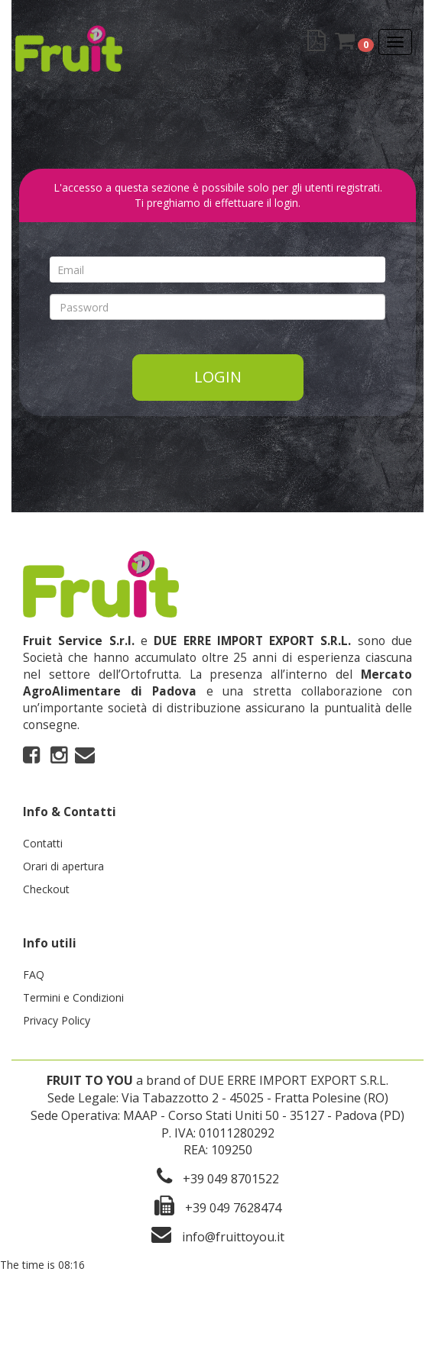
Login (218, 376)
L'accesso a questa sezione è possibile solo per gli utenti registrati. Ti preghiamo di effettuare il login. (218, 195)
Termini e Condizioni (73, 997)
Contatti (43, 843)
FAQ (33, 974)
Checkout (46, 889)
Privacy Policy (56, 1020)
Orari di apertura (63, 866)
